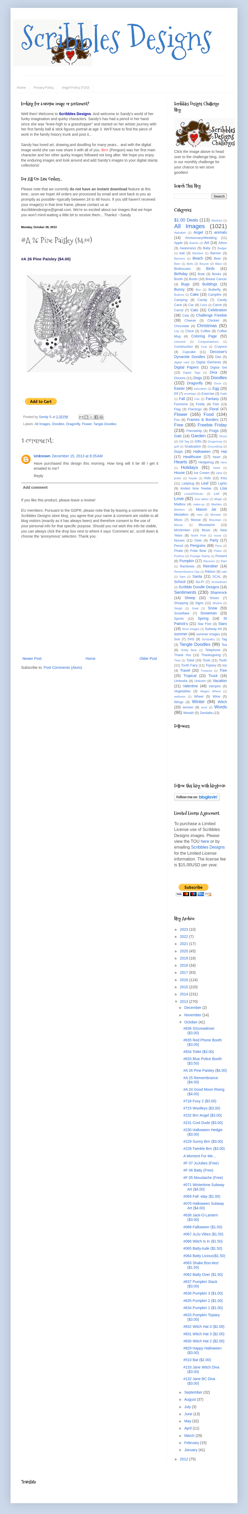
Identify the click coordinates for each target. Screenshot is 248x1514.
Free (178, 424)
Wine (216, 696)
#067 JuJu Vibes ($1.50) (203, 1234)
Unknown (42, 456)
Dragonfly (73, 424)
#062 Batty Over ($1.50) (203, 1274)
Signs (199, 603)
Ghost (223, 436)
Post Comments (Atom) (63, 667)
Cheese (190, 320)
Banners (179, 258)
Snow (212, 608)
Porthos (179, 556)
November (193, 1015)
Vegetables (182, 691)
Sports (179, 618)
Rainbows (187, 566)
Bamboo (197, 253)
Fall (182, 399)
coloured (179, 341)
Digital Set (218, 367)
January (191, 1450)
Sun (177, 639)
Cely (185, 315)
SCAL (216, 577)
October (191, 1022)
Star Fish (204, 624)
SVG (190, 639)
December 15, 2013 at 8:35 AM (77, 456)
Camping (180, 300)
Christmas (207, 325)
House (179, 473)
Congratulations (208, 341)
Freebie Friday (212, 424)
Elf (176, 394)
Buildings (209, 284)
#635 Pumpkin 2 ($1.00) (203, 1301)
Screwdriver (219, 582)
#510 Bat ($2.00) (197, 1360)
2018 (184, 965)
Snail (195, 608)
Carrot (178, 310)
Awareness (188, 248)
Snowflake (181, 613)
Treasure (206, 670)
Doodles (58, 424)
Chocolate (181, 326)
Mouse (178, 524)
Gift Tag (184, 441)
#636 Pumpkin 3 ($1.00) (203, 1293)
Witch (222, 702)
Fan (196, 399)
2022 (184, 936)
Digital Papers (186, 367)
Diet (218, 357)
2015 (184, 987)
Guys (178, 451)
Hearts (180, 461)
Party (214, 540)
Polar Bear (198, 551)
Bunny (179, 289)
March (189, 1435)
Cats (194, 310)
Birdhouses (182, 269)
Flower (87, 424)
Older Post (148, 658)
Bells (190, 263)
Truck (212, 676)
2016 (184, 980)
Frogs (214, 431)
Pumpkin (186, 561)
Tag (224, 639)
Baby (207, 248)
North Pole (198, 535)
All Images (42, 424)
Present (221, 556)
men (200, 514)
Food (209, 414)
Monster (216, 514)
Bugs (185, 284)
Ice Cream (201, 473)
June (188, 1414)
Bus (198, 289)
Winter (198, 701)
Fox (177, 420)
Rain (224, 561)
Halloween (202, 451)
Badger (222, 248)
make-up (199, 504)
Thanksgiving (211, 655)
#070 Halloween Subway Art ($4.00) (203, 1205)
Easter (179, 388)
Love (179, 498)
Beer (177, 263)
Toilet (190, 660)
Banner (215, 253)
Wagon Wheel (210, 691)
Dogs (197, 378)
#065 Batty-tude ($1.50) (202, 1248)
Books (216, 274)
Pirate (178, 551)
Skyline (217, 603)
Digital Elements (208, 362)
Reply (38, 476)
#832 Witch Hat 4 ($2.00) (204, 1326)
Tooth (223, 660)
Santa (197, 576)
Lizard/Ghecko (193, 493)
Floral (213, 409)
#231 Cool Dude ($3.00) (203, 1123)
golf (176, 446)
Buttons (179, 294)
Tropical (189, 676)
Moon (178, 520)
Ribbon (210, 571)
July (188, 1407)
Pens (218, 545)
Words (220, 706)
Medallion (181, 514)
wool (204, 707)
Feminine (181, 404)
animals (220, 232)
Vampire (215, 686)
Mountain (215, 519)
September (193, 1392)
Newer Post (31, 658)
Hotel (216, 467)
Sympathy (208, 639)
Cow (204, 346)
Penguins (198, 545)
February (192, 1443)
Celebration (217, 310)
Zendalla (206, 713)
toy (224, 665)
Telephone (212, 650)
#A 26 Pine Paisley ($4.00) (205, 1070)
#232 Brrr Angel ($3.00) (202, 1115)
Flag (177, 409)
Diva (213, 372)
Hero (224, 462)
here (205, 841)
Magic (218, 499)
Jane (219, 472)
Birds (210, 268)
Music (206, 530)
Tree (223, 670)
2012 (184, 1459)
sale (224, 571)
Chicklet (213, 320)
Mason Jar (206, 509)
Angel (198, 232)
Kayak (193, 478)
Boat (201, 274)
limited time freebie (195, 488)
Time (177, 660)
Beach (198, 258)
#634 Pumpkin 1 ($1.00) (203, 1308)
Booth (178, 279)
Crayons (220, 347)
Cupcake (189, 352)
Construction (183, 347)
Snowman (208, 613)
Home (21, 88)
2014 (184, 994)
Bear (217, 258)
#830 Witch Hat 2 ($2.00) (204, 1341)
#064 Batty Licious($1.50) (204, 1256)
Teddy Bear (188, 650)
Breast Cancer (216, 279)
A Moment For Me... (199, 1156)
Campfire (215, 295)
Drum (217, 383)
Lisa (223, 488)
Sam (182, 576)
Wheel (198, 696)
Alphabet (180, 232)
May (188, 1421)
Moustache (207, 525)
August (190, 1399)
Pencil (178, 546)
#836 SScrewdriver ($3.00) (198, 1030)
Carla (203, 305)
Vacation (220, 681)
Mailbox (179, 504)
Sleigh (178, 608)
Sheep (190, 598)
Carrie (217, 305)
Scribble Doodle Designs (199, 587)
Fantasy (212, 399)
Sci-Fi (199, 582)
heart (217, 457)
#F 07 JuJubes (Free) (201, 1163)
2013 (184, 1001)
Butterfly (214, 289)
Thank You (182, 655)
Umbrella (180, 681)
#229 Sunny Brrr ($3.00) (203, 1141)
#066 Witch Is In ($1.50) (203, 1241)
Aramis (193, 243)
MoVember (182, 530)
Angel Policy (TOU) (75, 88)
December (193, 1007)
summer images (208, 634)
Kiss (224, 478)
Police (218, 550)
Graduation (193, 446)
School (179, 582)
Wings (178, 702)
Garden (198, 435)
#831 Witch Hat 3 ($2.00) (204, 1334)
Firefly (200, 404)
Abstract (216, 220)
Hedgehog (206, 462)
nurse (217, 535)
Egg (215, 388)
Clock (189, 331)
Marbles (216, 504)
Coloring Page (204, 336)
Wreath (188, 713)
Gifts (198, 441)
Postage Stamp (200, 556)
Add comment (35, 487)
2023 (184, 929)
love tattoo (202, 499)
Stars (222, 624)
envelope (190, 393)
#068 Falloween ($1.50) (202, 1227)
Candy (202, 300)
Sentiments (185, 592)
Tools (206, 660)
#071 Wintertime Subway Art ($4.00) (204, 1187)
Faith (223, 393)
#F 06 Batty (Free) (198, 1170)
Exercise (208, 394)
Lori (216, 494)
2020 (184, 951)
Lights (222, 483)
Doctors (179, 378)
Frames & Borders (202, 419)
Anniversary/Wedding (201, 238)
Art (206, 243)
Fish (216, 404)
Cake (194, 294)
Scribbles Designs (116, 38)
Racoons (209, 561)
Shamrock (218, 592)
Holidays (189, 467)
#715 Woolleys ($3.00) (201, 1108)
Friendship (194, 431)
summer (181, 634)
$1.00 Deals (186, 220)
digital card (181, 362)
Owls (198, 540)
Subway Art (213, 629)
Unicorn (200, 681)
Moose (196, 520)
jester (177, 478)
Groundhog (214, 446)
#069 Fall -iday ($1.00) (201, 1196)
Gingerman (215, 441)
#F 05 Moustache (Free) (203, 1178)
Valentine (190, 686)
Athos (222, 243)
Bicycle (204, 263)
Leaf (204, 483)
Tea (224, 645)
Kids (207, 478)
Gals (178, 436)
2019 (184, 958)
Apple (178, 243)
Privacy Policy (44, 88)
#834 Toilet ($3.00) (198, 1052)
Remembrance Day (187, 571)
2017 (184, 972)
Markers (179, 509)
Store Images (190, 629)
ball (182, 253)
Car (191, 305)
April (188, 1428)
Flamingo (195, 409)
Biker (218, 263)
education (200, 388)
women (188, 707)
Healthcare (192, 457)
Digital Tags (192, 372)
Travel (185, 670)
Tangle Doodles (104, 424)
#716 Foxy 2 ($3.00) (199, 1101)
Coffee (205, 331)
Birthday (181, 274)
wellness (179, 696)
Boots (193, 279)
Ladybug (188, 483)
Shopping (181, 603)
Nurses (179, 540)
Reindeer (210, 566)
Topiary (211, 665)
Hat (224, 451)
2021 (184, 944)
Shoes (214, 598)
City (176, 331)
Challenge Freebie (211, 315)
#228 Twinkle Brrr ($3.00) (204, 1148)
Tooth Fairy (189, 665)
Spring (203, 618)
